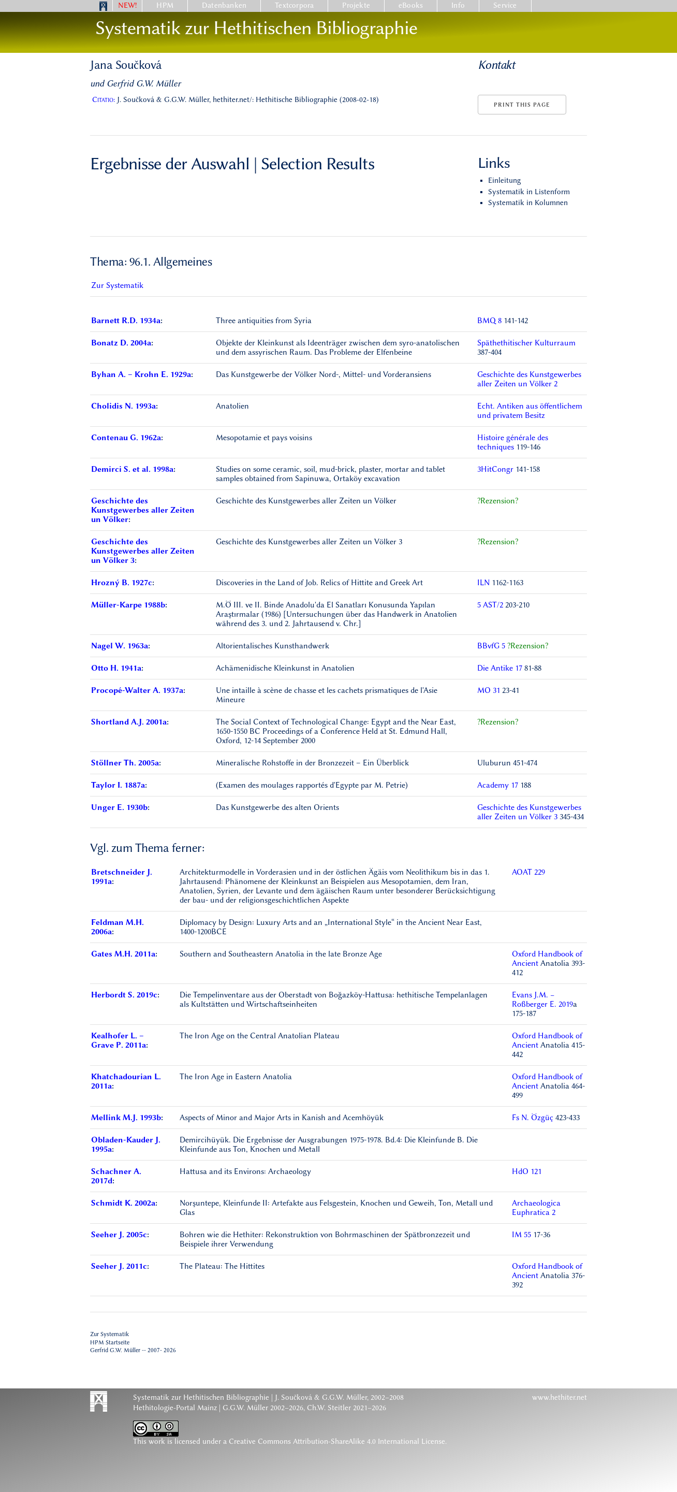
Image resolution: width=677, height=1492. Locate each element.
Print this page (522, 105)
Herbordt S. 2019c (124, 995)
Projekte (356, 5)
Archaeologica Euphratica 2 (536, 1207)
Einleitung (504, 180)
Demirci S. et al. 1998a (132, 469)
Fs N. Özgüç (533, 1117)
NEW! (127, 5)
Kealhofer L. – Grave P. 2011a (118, 1040)
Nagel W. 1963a (119, 645)
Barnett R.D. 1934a (125, 320)
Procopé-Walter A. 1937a (137, 690)
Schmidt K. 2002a (123, 1203)
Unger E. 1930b (119, 807)
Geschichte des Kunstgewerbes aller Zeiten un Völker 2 (529, 379)
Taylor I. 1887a (118, 785)
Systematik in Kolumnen (528, 202)
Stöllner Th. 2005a (125, 762)
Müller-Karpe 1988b (128, 605)
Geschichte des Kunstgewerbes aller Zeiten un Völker (143, 510)
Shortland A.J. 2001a (129, 722)
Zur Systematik (117, 285)
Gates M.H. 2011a (123, 954)
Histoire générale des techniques (512, 442)
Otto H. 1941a (116, 668)
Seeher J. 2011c (119, 1266)
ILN (484, 582)
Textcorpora (294, 5)
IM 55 (521, 1234)
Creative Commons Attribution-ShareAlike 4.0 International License (337, 1441)
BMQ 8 (489, 320)
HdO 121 (526, 1171)
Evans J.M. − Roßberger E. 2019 (542, 999)
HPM (164, 5)
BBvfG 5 (491, 645)
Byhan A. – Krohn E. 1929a (141, 374)
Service (505, 5)
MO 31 (488, 690)
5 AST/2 (491, 605)
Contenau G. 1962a (126, 437)
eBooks (411, 5)
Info (458, 5)
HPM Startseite (109, 1342)
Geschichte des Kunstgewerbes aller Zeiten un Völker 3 (143, 551)
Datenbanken (224, 5)
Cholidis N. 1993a (123, 406)
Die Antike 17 (499, 668)
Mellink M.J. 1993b (126, 1117)
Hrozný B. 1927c (121, 582)
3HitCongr (496, 469)
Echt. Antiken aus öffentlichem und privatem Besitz (529, 410)
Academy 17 (497, 785)
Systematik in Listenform (529, 191)
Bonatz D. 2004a (121, 342)
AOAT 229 (528, 872)
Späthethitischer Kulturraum (526, 342)
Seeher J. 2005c (119, 1234)
